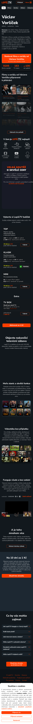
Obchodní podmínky (9, 678)
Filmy (9, 8)
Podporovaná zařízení (23, 678)
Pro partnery (10, 680)
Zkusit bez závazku (16, 576)
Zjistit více (13, 308)
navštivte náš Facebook (16, 184)
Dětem (23, 8)
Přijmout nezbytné (16, 716)
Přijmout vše (16, 712)
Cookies (17, 680)
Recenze (24, 675)
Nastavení (16, 720)
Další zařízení (27, 496)
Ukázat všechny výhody (16, 546)
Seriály (16, 8)
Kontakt (24, 680)
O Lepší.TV (9, 675)
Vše (4, 8)
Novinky (17, 675)
